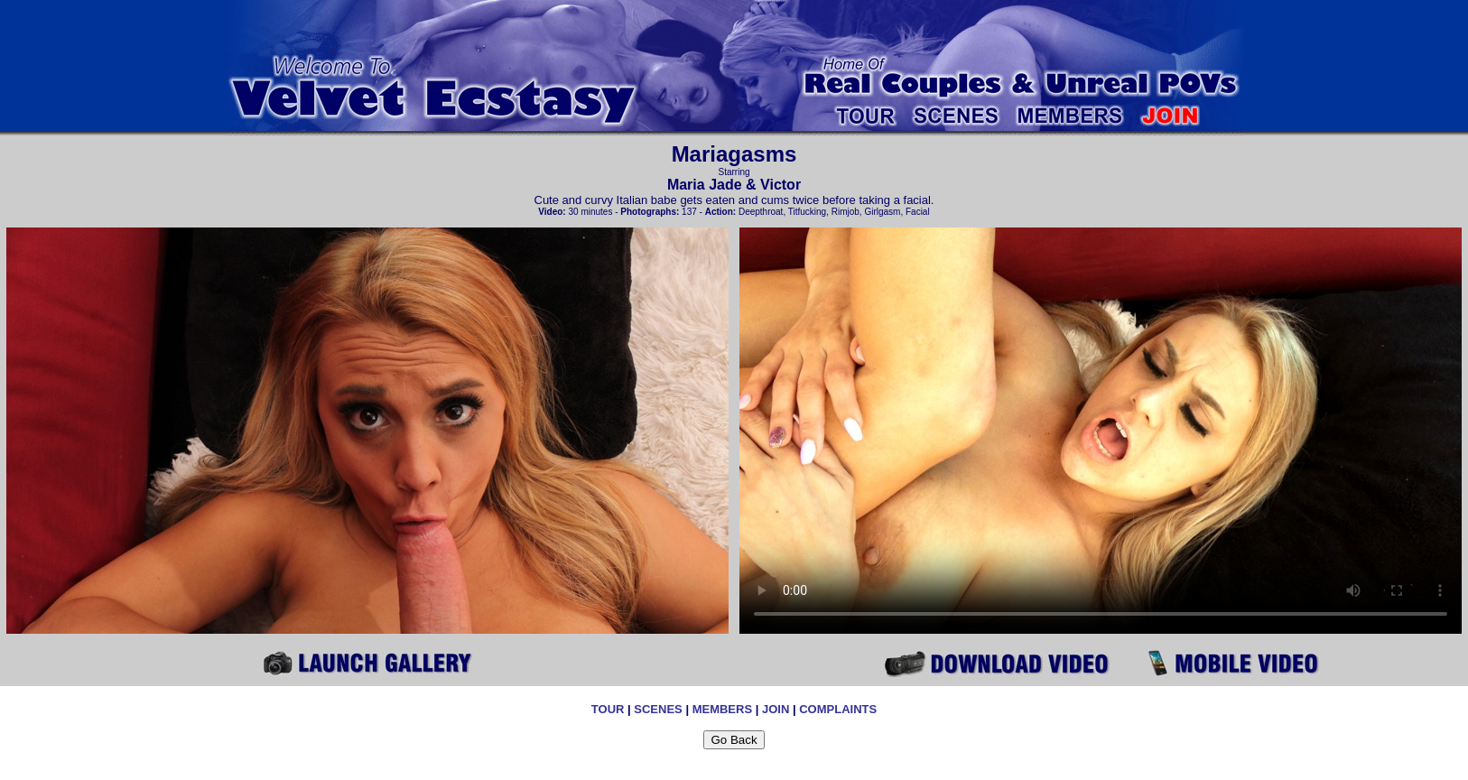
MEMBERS (722, 709)
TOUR (608, 709)
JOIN (775, 709)
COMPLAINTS (838, 709)
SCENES (658, 709)
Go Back (734, 740)
